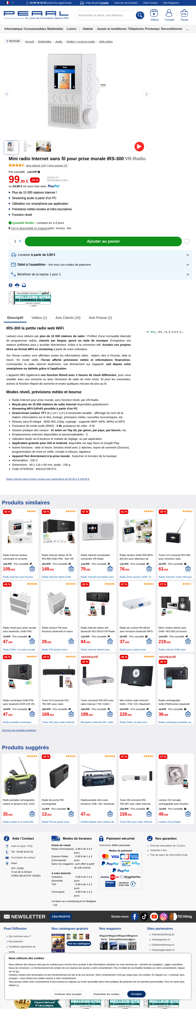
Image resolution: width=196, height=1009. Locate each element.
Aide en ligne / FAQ (22, 846)
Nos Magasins (171, 2)
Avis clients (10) (68, 318)
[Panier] (184, 15)
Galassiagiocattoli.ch (163, 949)
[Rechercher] (140, 15)
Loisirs (71, 28)
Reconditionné (171, 28)
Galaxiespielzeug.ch (163, 944)
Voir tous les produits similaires (19, 730)
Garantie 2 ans (158, 850)
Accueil (29, 41)
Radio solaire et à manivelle (18, 821)
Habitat (88, 28)
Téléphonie (136, 28)
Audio (59, 41)
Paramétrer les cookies (106, 994)
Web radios (105, 41)
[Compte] (169, 15)
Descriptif (15, 318)
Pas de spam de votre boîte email (169, 854)
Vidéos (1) (39, 318)
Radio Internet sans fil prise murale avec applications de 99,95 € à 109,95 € (47, 479)
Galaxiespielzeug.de (163, 934)
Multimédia (55, 28)
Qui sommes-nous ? (20, 936)
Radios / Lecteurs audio (81, 41)
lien (17, 971)
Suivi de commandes (125, 2)
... (187, 28)
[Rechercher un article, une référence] (109, 15)
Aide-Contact (150, 2)
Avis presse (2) (100, 318)
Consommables (35, 28)
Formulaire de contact (23, 857)
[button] (29, 228)
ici (17, 985)
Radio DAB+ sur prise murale (19, 649)
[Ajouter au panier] (103, 241)
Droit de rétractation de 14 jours (167, 845)
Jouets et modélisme (111, 28)
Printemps (152, 28)
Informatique (13, 28)
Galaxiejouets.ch (161, 939)
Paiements (114, 845)
